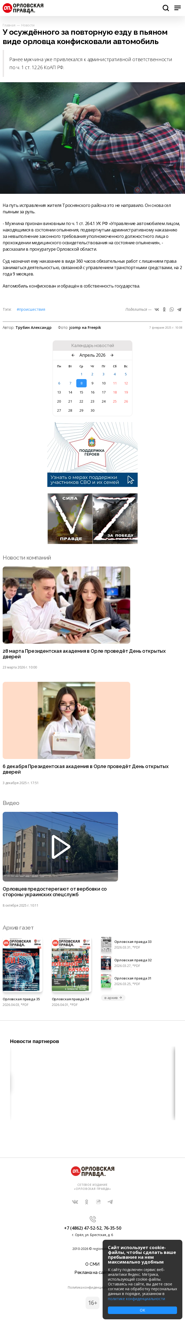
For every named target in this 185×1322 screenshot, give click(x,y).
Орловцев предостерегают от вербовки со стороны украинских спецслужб (55, 891)
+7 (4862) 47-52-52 (83, 1228)
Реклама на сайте (92, 1272)
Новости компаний (27, 557)
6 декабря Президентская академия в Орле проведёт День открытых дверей (86, 769)
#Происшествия (31, 309)
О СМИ (92, 1264)
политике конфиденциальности (136, 1298)
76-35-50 (112, 1228)
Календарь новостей (92, 346)
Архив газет (18, 927)
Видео (11, 803)
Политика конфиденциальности (92, 1287)
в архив (113, 997)
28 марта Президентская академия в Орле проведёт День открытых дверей (84, 653)
